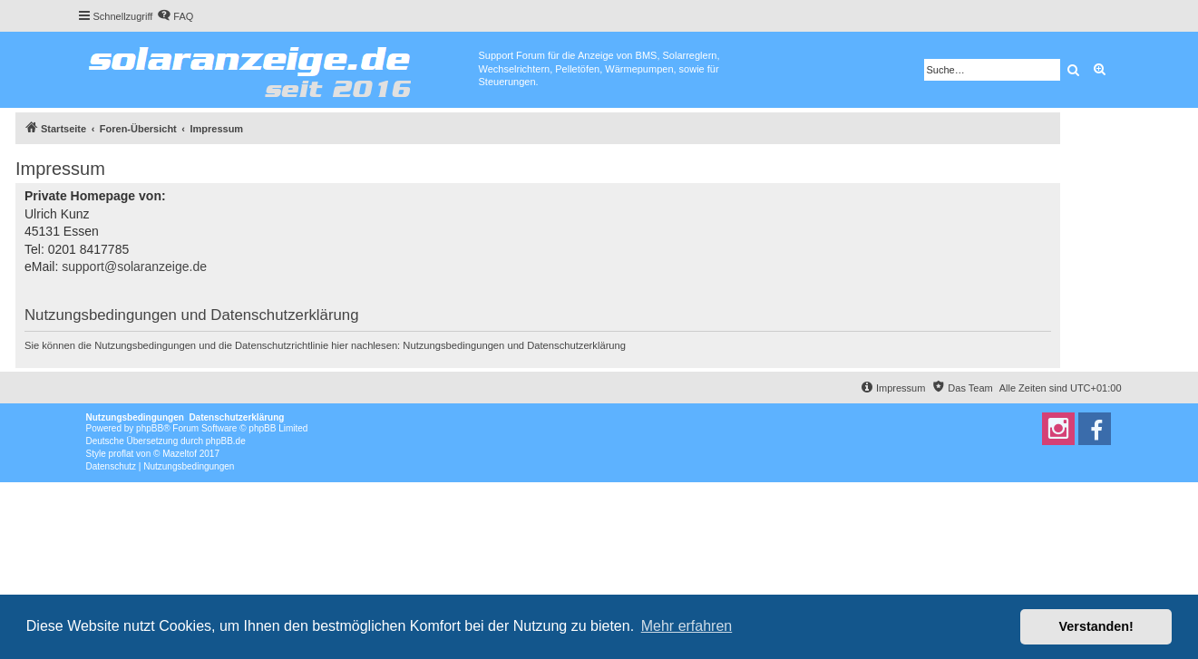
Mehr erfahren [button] (687, 626)
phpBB (149, 428)
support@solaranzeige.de (134, 266)
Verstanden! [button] (1096, 626)
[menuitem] (175, 16)
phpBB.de (226, 441)
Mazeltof (179, 454)
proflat (121, 454)
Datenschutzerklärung (576, 345)
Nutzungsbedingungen (453, 345)
